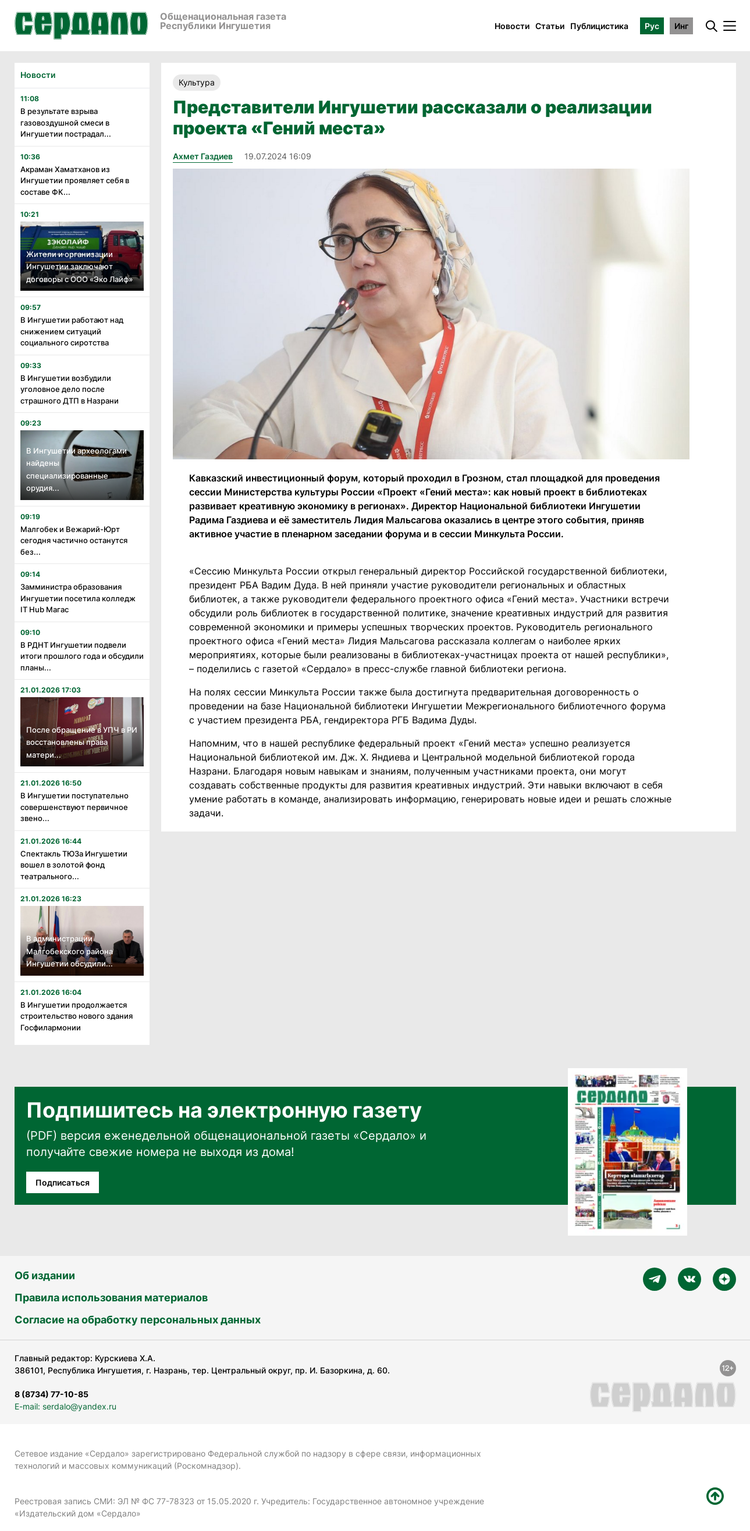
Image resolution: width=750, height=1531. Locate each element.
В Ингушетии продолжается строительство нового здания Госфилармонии (76, 1016)
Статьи (549, 26)
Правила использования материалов (111, 1297)
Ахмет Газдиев (203, 156)
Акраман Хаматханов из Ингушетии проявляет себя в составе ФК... (74, 181)
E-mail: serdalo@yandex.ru (65, 1406)
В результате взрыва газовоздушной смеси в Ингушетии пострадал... (65, 122)
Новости (512, 26)
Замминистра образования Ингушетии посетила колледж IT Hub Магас (78, 598)
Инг (681, 26)
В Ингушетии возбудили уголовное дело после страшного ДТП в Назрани (69, 389)
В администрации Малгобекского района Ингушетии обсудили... (69, 951)
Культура (197, 82)
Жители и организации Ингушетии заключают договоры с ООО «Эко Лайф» (79, 266)
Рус (652, 26)
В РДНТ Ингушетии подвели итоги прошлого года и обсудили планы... (82, 656)
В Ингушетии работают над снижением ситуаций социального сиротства (71, 331)
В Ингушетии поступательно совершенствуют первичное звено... (74, 807)
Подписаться (62, 1182)
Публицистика (599, 26)
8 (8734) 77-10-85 (51, 1394)
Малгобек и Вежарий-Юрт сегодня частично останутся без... (73, 540)
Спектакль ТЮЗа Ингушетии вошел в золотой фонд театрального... (73, 865)
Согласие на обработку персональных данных (138, 1320)
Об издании (45, 1275)
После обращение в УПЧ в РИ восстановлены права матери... (81, 742)
